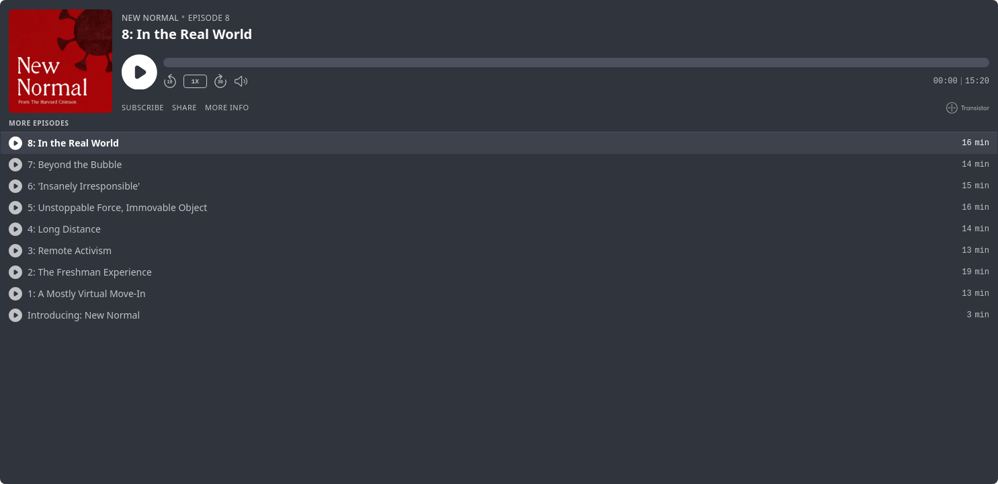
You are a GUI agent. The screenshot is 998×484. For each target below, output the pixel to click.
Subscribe (143, 107)
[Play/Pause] (60, 61)
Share (184, 107)
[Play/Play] (15, 143)
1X (195, 81)
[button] (576, 62)
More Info (227, 107)
